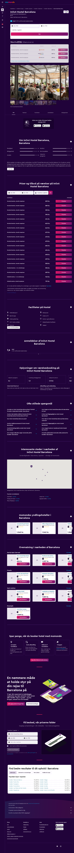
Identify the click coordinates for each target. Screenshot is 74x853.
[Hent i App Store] (46, 126)
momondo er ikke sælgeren (40, 808)
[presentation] (46, 125)
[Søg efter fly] (2, 6)
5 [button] (20, 43)
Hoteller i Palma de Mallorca (15, 780)
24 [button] (13, 53)
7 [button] (27, 43)
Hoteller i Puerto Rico (14, 782)
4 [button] (17, 43)
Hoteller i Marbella (44, 788)
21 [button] (27, 50)
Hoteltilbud (12, 8)
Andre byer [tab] (12, 772)
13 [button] (24, 46)
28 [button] (27, 53)
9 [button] (34, 43)
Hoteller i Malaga (43, 780)
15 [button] (31, 46)
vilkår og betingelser (31, 752)
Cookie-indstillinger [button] (11, 292)
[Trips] (2, 20)
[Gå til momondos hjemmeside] (10, 2)
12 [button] (20, 46)
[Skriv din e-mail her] (24, 742)
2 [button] (34, 39)
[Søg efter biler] (2, 12)
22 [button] (31, 50)
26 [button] (20, 53)
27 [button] (24, 53)
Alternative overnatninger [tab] (24, 772)
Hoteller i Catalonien (38, 8)
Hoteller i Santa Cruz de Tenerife (47, 790)
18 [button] (17, 50)
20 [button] (24, 50)
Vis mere (68, 552)
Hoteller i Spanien (28, 8)
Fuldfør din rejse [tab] (46, 772)
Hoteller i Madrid (43, 782)
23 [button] (34, 50)
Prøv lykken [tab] (37, 772)
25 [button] (17, 53)
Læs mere (49, 285)
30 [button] (34, 53)
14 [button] (27, 46)
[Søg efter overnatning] (2, 9)
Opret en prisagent (60, 648)
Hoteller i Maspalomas (14, 790)
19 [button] (20, 50)
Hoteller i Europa (20, 8)
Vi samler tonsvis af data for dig (40, 810)
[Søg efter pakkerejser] (2, 15)
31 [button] (13, 57)
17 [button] (13, 50)
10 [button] (13, 46)
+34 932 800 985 (14, 19)
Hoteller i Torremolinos (14, 786)
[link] (23, 563)
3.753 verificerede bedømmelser (24, 21)
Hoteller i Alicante (44, 784)
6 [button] (24, 43)
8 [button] (31, 43)
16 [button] (34, 46)
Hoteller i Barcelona (48, 8)
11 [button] (17, 46)
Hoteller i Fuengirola (13, 784)
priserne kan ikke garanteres (33, 803)
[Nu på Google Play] (37, 126)
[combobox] (24, 734)
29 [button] (31, 53)
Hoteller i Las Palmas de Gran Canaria (17, 788)
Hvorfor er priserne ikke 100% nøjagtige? (40, 813)
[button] (2, 2)
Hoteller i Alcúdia (44, 786)
